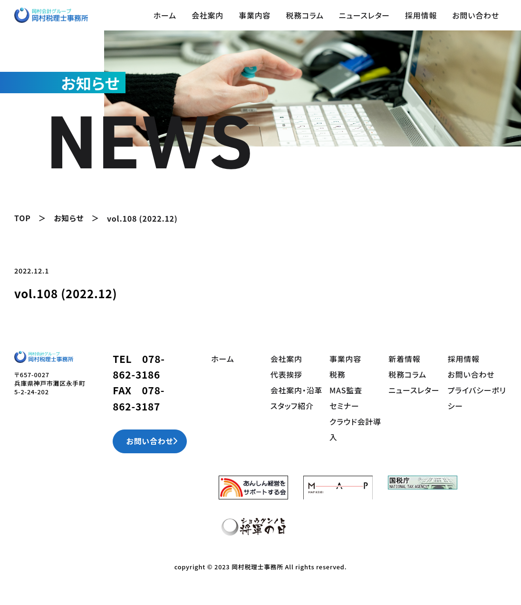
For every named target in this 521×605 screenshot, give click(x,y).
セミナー (344, 404)
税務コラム (305, 15)
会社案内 (207, 15)
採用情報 (421, 15)
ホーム (165, 15)
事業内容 (254, 15)
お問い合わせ (475, 15)
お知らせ (69, 218)
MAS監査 (345, 388)
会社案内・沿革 (296, 388)
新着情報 (404, 358)
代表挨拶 (286, 373)
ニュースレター (364, 15)
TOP (22, 218)
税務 (337, 373)
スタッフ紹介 (292, 404)
